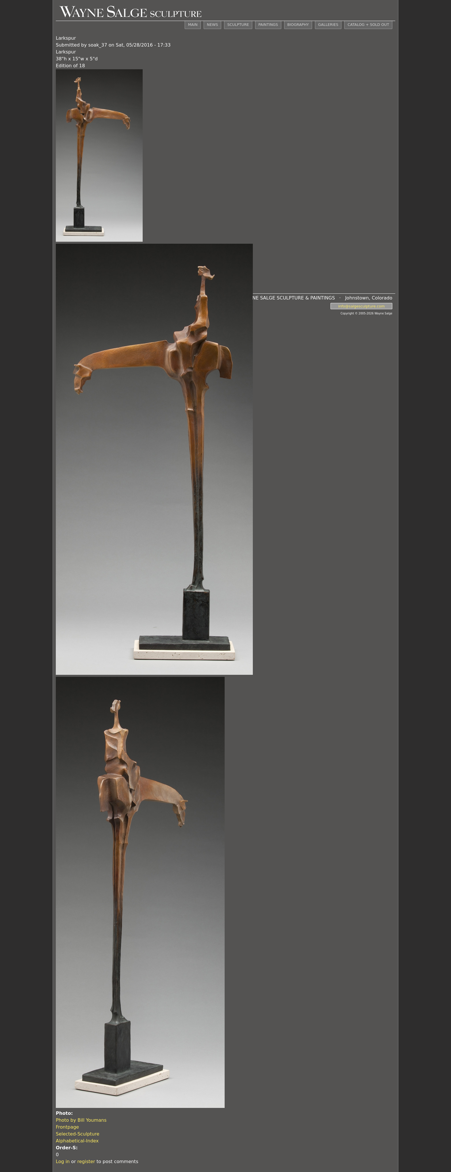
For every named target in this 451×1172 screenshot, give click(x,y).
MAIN (193, 24)
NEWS (212, 24)
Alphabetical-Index (77, 1141)
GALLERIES (328, 24)
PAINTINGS (268, 24)
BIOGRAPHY (298, 24)
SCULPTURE (238, 24)
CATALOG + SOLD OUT (368, 24)
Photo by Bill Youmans (81, 1120)
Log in (63, 1161)
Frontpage (67, 1127)
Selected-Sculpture (77, 1134)
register (86, 1161)
